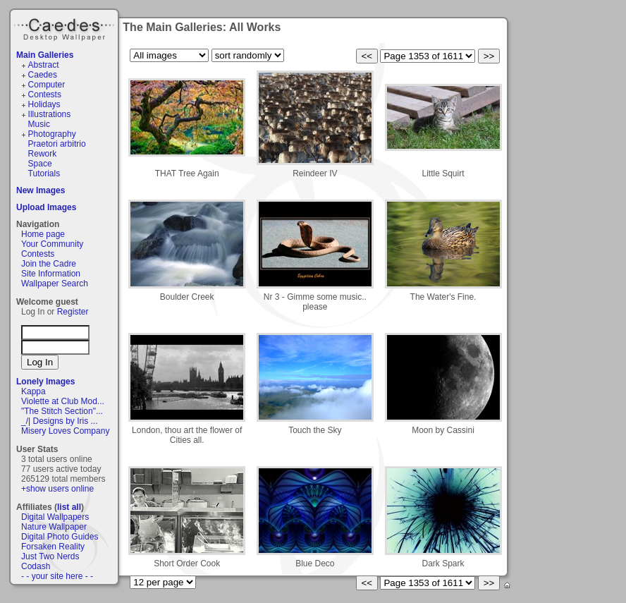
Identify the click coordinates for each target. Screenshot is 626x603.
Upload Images (46, 207)
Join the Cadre (48, 264)
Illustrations (49, 114)
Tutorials (44, 173)
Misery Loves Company (65, 431)
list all (69, 507)
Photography (52, 134)
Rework (42, 154)
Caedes (65, 27)
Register (73, 312)
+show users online (57, 489)
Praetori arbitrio (57, 144)
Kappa (33, 391)
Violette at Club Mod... (62, 401)
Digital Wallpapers (55, 517)
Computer (47, 85)
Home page (43, 234)
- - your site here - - (57, 576)
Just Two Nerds (50, 556)
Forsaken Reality (53, 547)
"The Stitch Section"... (62, 411)
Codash (35, 566)
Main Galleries (44, 55)
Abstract (43, 65)
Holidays (44, 104)
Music (39, 124)
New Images (40, 190)
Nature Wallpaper (54, 527)
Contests (44, 94)
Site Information (50, 274)
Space (40, 164)
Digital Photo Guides (59, 537)
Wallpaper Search (54, 283)
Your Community (52, 244)
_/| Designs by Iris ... (59, 421)
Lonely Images (45, 381)
